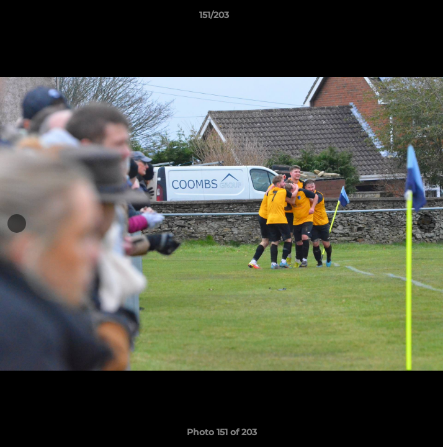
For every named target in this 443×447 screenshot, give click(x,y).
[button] (398, 18)
